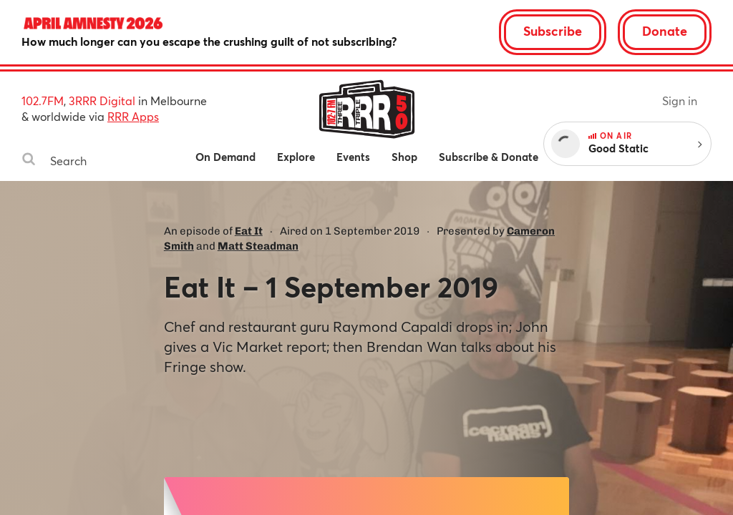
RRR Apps (133, 116)
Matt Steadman (258, 246)
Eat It (249, 231)
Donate (664, 30)
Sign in (679, 100)
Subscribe (552, 30)
